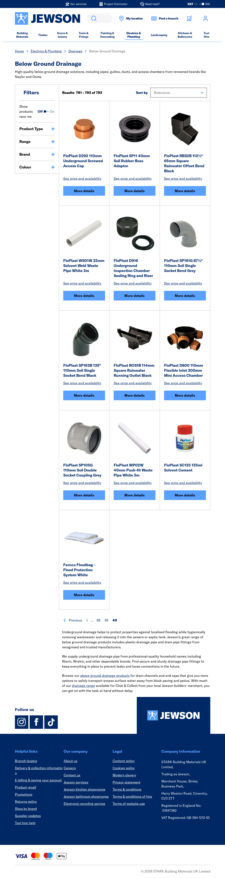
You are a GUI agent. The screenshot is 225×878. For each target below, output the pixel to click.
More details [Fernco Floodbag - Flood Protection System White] (84, 595)
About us (70, 761)
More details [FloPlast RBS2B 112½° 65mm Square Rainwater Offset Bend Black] (185, 191)
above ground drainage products (105, 675)
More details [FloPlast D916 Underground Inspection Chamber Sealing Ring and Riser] (134, 296)
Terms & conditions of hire (132, 796)
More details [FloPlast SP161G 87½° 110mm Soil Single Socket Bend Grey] (185, 296)
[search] (99, 18)
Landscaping (159, 35)
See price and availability (82, 178)
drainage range (83, 686)
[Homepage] (173, 715)
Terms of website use (129, 804)
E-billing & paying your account (38, 780)
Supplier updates (28, 816)
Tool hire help (25, 823)
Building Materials (22, 34)
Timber (42, 35)
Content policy (124, 761)
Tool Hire (206, 34)
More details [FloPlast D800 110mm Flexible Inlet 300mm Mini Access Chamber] (185, 395)
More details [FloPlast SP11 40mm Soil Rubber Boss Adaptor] (134, 191)
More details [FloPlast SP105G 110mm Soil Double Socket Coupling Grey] (84, 495)
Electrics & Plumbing (133, 34)
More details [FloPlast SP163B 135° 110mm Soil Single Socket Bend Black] (84, 395)
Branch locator (26, 761)
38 (98, 620)
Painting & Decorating (107, 34)
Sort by (142, 93)
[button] (178, 93)
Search (93, 18)
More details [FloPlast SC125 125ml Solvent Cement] (185, 495)
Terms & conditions (127, 789)
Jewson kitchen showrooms (84, 789)
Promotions (23, 794)
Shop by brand (26, 809)
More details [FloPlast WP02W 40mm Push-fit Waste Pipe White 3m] (134, 495)
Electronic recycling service (84, 804)
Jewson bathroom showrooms (86, 796)
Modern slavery (124, 775)
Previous (72, 620)
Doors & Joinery (62, 34)
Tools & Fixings (83, 34)
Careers (70, 768)
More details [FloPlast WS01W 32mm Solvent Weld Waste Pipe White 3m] (84, 296)
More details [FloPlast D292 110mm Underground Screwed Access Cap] (84, 191)
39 (106, 620)
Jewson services (76, 782)
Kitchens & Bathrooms (185, 34)
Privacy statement (126, 782)
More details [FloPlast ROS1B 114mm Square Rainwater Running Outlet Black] (134, 395)
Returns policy (26, 801)
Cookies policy (124, 768)
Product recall (25, 787)
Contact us (72, 775)
